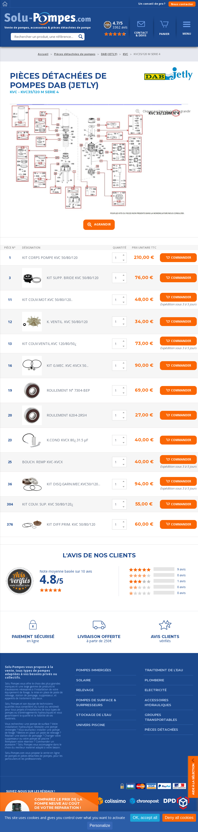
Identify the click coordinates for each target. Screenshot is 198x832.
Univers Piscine (90, 725)
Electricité (156, 690)
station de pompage (31, 735)
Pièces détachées (161, 729)
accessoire (10, 744)
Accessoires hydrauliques (158, 702)
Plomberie (154, 680)
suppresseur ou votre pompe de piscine (27, 738)
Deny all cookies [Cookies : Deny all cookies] (179, 818)
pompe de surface (39, 724)
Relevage (85, 690)
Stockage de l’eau (93, 715)
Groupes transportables (161, 717)
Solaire (83, 680)
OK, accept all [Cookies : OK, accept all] (145, 818)
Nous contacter (182, 4)
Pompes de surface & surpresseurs (96, 702)
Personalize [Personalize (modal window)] (100, 825)
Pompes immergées (93, 670)
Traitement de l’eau (164, 670)
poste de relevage (49, 732)
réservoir (28, 741)
